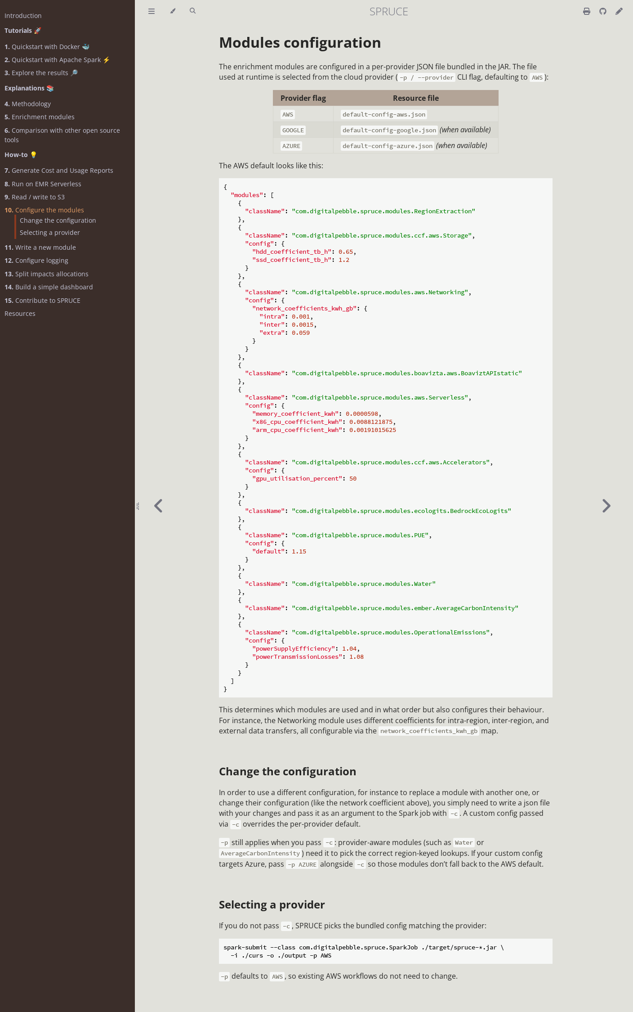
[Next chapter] (606, 506)
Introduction (23, 15)
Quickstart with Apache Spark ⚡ (57, 59)
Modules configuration (300, 42)
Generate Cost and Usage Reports (58, 170)
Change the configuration (58, 220)
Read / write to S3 (34, 197)
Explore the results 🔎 (41, 72)
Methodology (27, 103)
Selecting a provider (50, 232)
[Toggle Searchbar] (193, 11)
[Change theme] (172, 11)
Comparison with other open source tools (62, 135)
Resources (20, 313)
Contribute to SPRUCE (42, 300)
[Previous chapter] (158, 506)
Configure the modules (44, 210)
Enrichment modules (39, 116)
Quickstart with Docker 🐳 (46, 46)
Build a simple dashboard (48, 287)
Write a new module (40, 247)
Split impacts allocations (46, 274)
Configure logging (36, 260)
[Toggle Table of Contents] (151, 11)
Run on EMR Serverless (42, 184)
